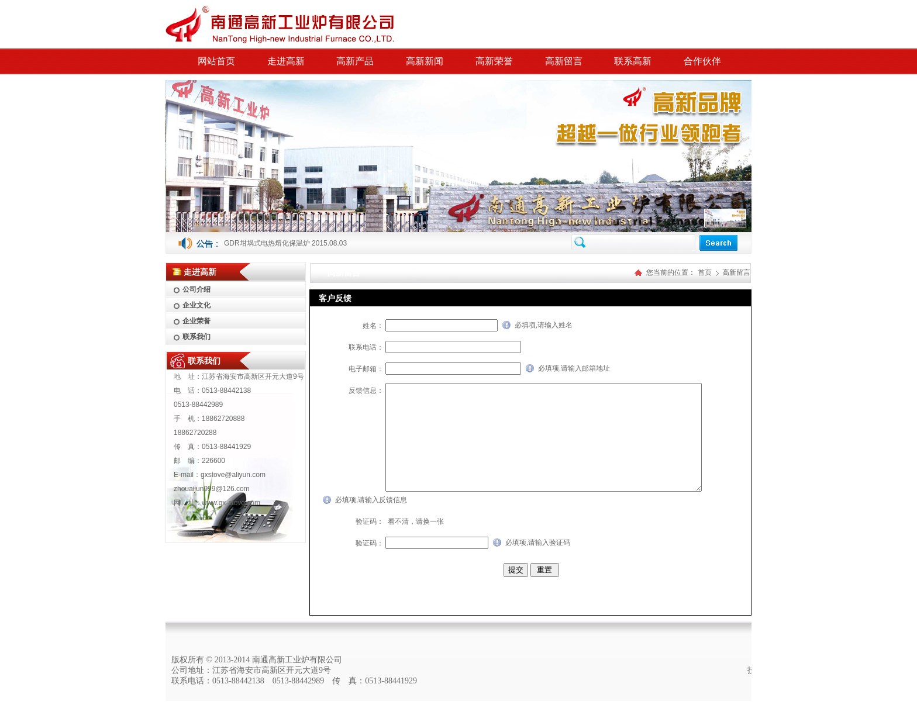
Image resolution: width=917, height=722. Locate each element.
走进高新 (286, 61)
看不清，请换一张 (416, 542)
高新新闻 (424, 61)
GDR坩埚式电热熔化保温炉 (267, 243)
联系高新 (632, 61)
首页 (705, 272)
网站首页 (216, 61)
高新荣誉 (494, 61)
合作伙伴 (702, 61)
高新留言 (563, 61)
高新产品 (355, 61)
